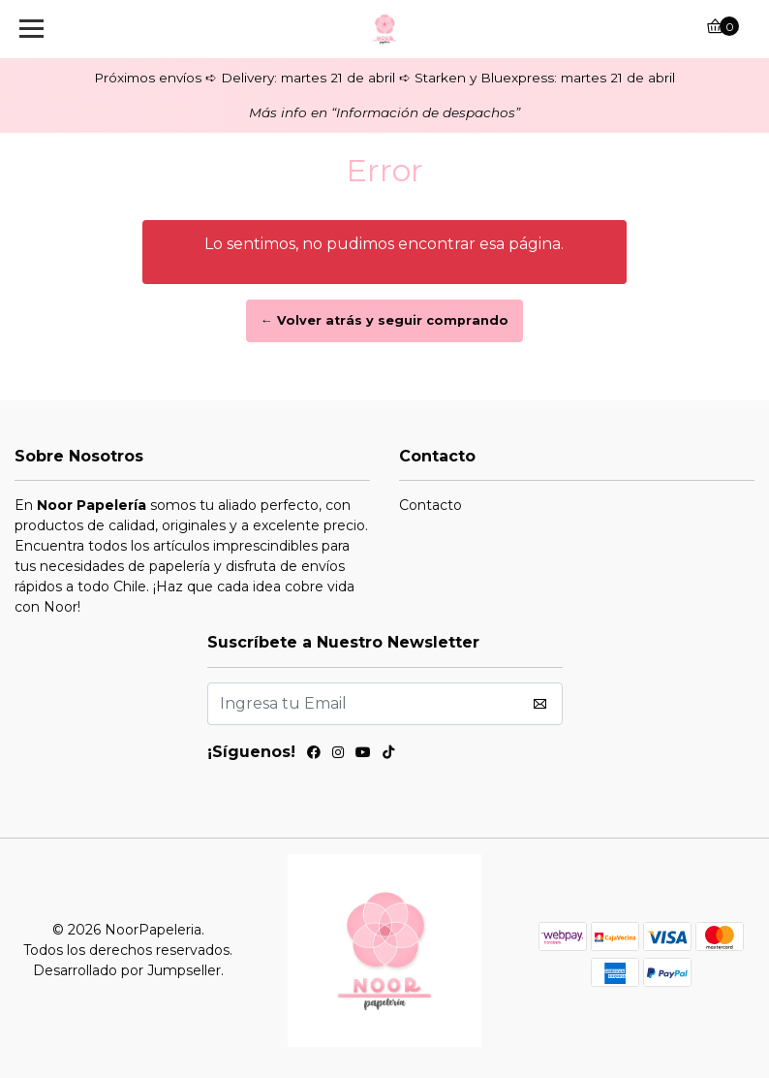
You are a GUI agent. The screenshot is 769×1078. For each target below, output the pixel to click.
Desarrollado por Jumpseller (127, 970)
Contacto (430, 505)
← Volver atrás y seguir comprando (384, 320)
